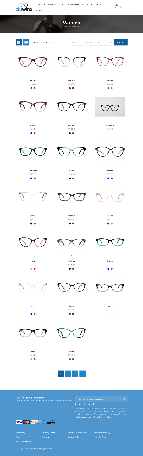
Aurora (110, 80)
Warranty (20, 433)
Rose (33, 306)
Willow (71, 216)
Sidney (33, 125)
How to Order (100, 437)
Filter (121, 42)
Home (67, 27)
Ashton (110, 171)
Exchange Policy (102, 433)
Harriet (71, 125)
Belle (71, 171)
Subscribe (124, 399)
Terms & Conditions (77, 433)
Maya (33, 351)
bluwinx (34, 448)
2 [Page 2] (67, 373)
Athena (71, 261)
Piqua (110, 261)
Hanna (110, 216)
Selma (33, 216)
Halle (33, 261)
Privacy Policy (105, 417)
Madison (71, 80)
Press (18, 437)
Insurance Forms (24, 441)
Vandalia (33, 171)
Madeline (110, 125)
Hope (71, 351)
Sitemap (46, 437)
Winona (33, 80)
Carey (110, 306)
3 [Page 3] (75, 373)
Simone (71, 306)
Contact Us (73, 437)
